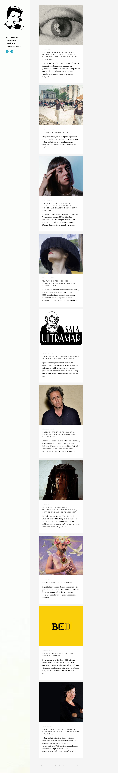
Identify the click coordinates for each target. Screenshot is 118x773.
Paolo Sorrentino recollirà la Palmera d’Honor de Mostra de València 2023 (58, 434)
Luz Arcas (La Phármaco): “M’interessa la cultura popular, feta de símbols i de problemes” (59, 509)
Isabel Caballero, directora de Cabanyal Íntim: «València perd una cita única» (60, 731)
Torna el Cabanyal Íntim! (55, 132)
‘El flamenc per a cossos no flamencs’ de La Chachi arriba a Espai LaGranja (59, 283)
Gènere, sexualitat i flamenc (57, 582)
